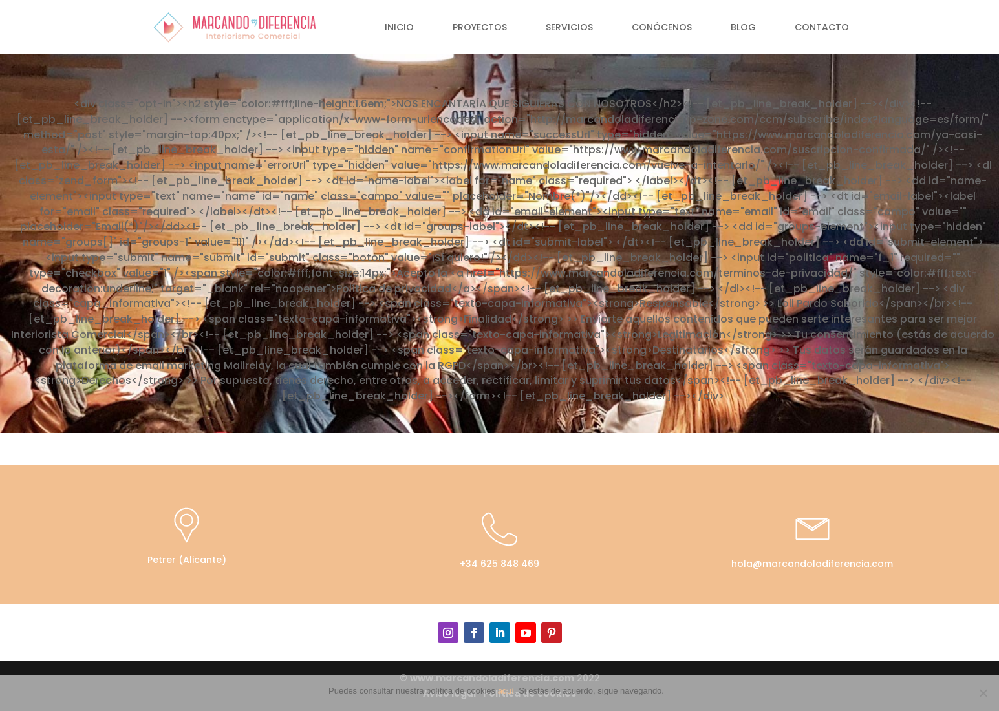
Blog (743, 28)
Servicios (569, 28)
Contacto (822, 28)
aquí (506, 690)
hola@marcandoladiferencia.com (812, 563)
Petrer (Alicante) (186, 559)
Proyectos (480, 28)
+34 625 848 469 (499, 563)
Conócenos (662, 28)
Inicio (399, 28)
